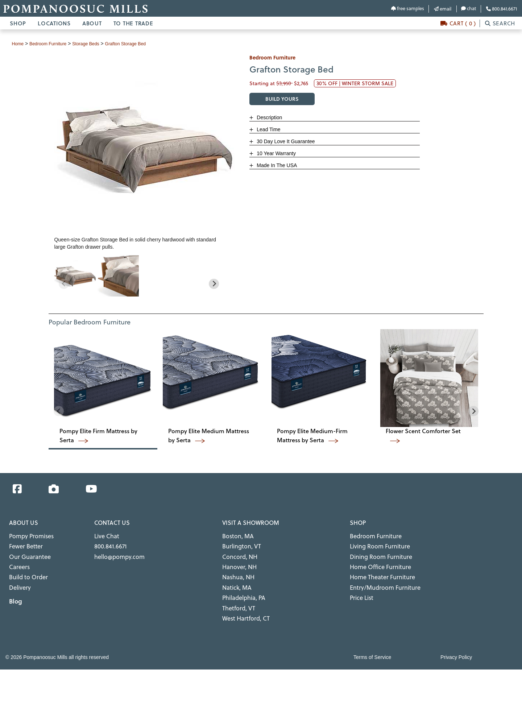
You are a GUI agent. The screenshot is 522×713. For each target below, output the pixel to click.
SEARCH (500, 23)
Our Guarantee (27, 553)
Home (18, 43)
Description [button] (268, 117)
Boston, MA (235, 535)
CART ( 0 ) (458, 23)
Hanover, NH (237, 562)
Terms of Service (372, 645)
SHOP (18, 23)
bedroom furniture (52, 43)
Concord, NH (237, 553)
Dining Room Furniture (376, 553)
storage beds (94, 43)
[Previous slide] (64, 283)
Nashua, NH (236, 571)
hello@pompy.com (116, 553)
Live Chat (105, 535)
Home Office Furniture (376, 562)
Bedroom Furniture (372, 535)
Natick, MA (235, 580)
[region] (139, 275)
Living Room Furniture (376, 544)
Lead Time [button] (267, 129)
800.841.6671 (501, 8)
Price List (360, 589)
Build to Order (26, 571)
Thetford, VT (236, 598)
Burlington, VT (239, 544)
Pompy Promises (28, 535)
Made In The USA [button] (276, 165)
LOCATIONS (54, 23)
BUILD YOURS (282, 99)
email (442, 8)
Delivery (18, 580)
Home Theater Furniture (378, 571)
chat (468, 8)
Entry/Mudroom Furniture (380, 580)
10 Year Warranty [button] (275, 153)
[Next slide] (214, 283)
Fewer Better (24, 544)
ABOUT (92, 23)
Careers (18, 562)
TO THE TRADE (133, 23)
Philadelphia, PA (241, 589)
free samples (407, 8)
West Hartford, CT (243, 607)
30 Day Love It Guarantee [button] (285, 141)
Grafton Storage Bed (139, 43)
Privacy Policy (456, 645)
